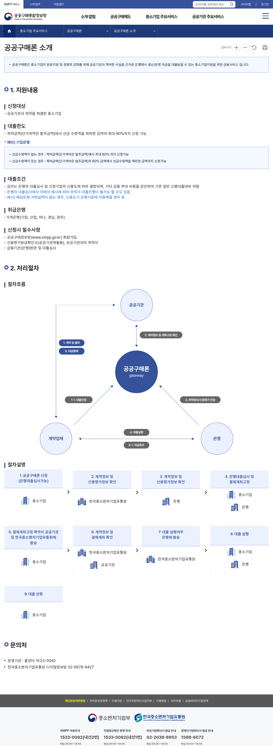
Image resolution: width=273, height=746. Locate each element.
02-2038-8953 (162, 737)
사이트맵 (246, 4)
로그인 (265, 4)
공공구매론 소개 (125, 31)
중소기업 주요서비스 (161, 17)
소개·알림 (88, 17)
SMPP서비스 (12, 4)
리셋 (254, 47)
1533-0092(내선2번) (79, 737)
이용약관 (117, 701)
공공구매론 (74, 31)
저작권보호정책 (98, 701)
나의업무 (35, 4)
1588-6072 (192, 737)
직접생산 (59, 4)
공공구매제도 (120, 17)
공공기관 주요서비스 (208, 17)
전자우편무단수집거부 (139, 701)
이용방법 (161, 701)
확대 (236, 47)
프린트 (265, 47)
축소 (245, 47)
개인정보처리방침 (75, 701)
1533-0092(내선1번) (123, 737)
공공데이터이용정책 (196, 701)
